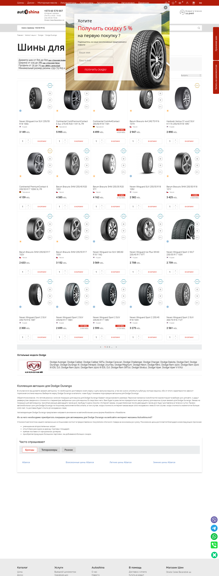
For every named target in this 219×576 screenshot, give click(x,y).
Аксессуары (86, 2)
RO (200, 3)
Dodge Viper (154, 367)
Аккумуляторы (68, 2)
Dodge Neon (139, 364)
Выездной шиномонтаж (65, 572)
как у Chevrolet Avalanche (58, 60)
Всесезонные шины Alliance (80, 462)
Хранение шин (216, 43)
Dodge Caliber (74, 362)
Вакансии (143, 2)
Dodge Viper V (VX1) (172, 367)
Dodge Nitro (154, 364)
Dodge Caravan (114, 362)
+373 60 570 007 (57, 15)
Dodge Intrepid (88, 364)
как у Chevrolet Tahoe (51, 63)
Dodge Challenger (132, 362)
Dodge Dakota (168, 362)
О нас (94, 572)
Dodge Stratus (139, 367)
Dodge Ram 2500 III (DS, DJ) (95, 367)
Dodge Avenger (58, 362)
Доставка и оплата (138, 572)
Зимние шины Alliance (164, 462)
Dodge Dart (183, 362)
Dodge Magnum (123, 364)
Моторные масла (47, 2)
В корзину (42, 141)
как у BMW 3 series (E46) (50, 66)
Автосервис (128, 2)
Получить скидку (95, 69)
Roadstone (109, 412)
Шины (20, 2)
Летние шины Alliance (121, 462)
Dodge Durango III (69, 364)
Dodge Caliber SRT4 (93, 362)
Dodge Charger (151, 362)
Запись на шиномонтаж (216, 77)
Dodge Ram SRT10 (121, 367)
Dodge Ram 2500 (70, 367)
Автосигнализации (107, 2)
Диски (30, 2)
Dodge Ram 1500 (170, 364)
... (112, 347)
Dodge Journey (105, 364)
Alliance (26, 462)
